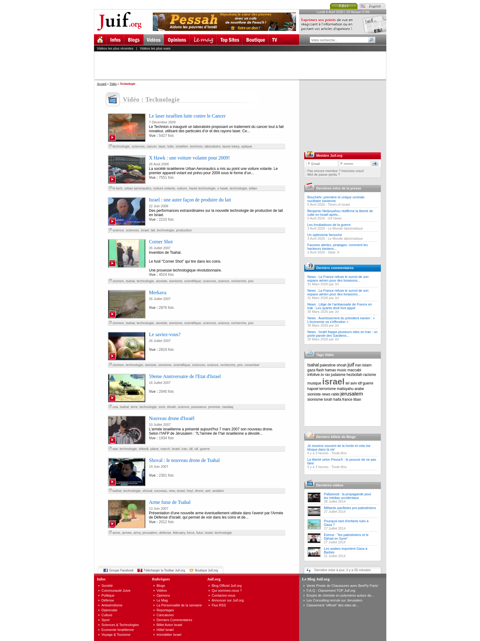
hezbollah (354, 375)
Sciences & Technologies (120, 625)
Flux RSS (219, 605)
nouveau (160, 491)
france (347, 399)
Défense (108, 600)
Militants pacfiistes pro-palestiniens (350, 508)
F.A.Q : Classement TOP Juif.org (331, 590)
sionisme (175, 281)
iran (184, 449)
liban (357, 399)
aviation (218, 491)
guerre (205, 449)
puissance (199, 407)
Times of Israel (339, 204)
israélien (182, 146)
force (190, 532)
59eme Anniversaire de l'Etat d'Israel (185, 376)
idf (191, 449)
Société (107, 585)
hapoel (312, 389)
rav (327, 375)
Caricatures (165, 615)
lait (153, 230)
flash (320, 370)
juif (350, 365)
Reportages (165, 610)
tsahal (130, 281)
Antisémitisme (112, 605)
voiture (182, 188)
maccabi (354, 370)
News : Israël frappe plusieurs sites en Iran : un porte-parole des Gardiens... (342, 333)
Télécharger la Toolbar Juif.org (164, 570)
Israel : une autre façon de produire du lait (190, 199)
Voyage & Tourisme (116, 634)
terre (134, 407)
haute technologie (202, 188)
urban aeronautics (137, 188)
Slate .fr (333, 252)
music (342, 370)
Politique (108, 595)
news (326, 394)
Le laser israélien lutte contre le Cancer (187, 115)
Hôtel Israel (165, 630)
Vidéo (113, 83)
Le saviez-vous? (165, 334)
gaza (311, 370)
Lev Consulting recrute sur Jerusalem (334, 600)
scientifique (192, 281)
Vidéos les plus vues (155, 48)
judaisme (338, 375)
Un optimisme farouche (324, 235)
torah (328, 399)
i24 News (335, 218)
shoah (171, 407)
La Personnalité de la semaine (179, 605)
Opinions (163, 595)
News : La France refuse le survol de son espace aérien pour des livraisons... (338, 278)
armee (127, 532)
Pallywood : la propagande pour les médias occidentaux (347, 496)
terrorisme (327, 389)
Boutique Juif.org (206, 570)
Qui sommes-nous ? (227, 590)
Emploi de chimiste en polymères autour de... (340, 595)
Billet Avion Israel (169, 625)
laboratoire (213, 146)
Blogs (161, 585)
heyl (190, 491)
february (179, 532)
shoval (147, 491)
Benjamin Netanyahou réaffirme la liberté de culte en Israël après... (340, 212)
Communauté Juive (116, 590)
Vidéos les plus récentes (115, 48)
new (172, 491)
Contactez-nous (223, 595)
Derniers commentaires (335, 268)
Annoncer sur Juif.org (228, 600)
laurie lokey (231, 146)
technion (196, 146)
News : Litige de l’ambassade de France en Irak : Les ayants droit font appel (339, 306)
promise (214, 407)
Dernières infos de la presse (338, 188)
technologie (121, 146)
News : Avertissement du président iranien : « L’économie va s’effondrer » (341, 320)
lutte (170, 146)
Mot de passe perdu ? (323, 174)
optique (246, 146)
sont (162, 407)
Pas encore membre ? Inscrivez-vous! (335, 171)
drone (199, 491)
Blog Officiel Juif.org (227, 585)
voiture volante (164, 188)
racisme (369, 375)
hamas (330, 370)
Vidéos (162, 590)
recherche (238, 281)
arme (116, 532)
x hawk (222, 188)
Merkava (158, 292)
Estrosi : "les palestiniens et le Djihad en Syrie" (346, 536)
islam (366, 365)
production (184, 230)
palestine (328, 365)
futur (199, 532)
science (118, 230)
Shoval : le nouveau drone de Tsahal (184, 460)
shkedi (143, 449)
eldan (253, 188)
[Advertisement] (242, 65)
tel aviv (351, 383)
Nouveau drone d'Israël (172, 418)
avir (207, 491)
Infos (101, 579)
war (115, 449)
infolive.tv (315, 374)
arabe (359, 389)
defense (165, 532)
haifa (337, 399)
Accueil (102, 83)
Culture (107, 615)
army (137, 532)
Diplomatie (110, 610)
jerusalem (150, 532)
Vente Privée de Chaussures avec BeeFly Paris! (342, 585)
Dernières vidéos (329, 485)
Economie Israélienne (118, 630)
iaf (196, 449)
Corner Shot (161, 241)
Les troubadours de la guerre (329, 225)
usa (115, 407)
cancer (151, 146)
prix (250, 281)
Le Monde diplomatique (345, 228)
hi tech (117, 188)
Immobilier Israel (169, 634)
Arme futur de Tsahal (170, 502)
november (252, 365)
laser (161, 146)
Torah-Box (339, 453)
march (165, 449)
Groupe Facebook (121, 570)
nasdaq (227, 407)
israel (145, 230)
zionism (118, 281)
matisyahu (345, 389)
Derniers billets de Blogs (336, 437)
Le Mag (162, 600)
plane (154, 449)
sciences (138, 146)
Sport (106, 620)
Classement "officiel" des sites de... (333, 605)
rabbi (335, 394)
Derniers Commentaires (174, 620)
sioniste (161, 281)
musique (314, 383)
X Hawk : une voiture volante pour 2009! (189, 157)
